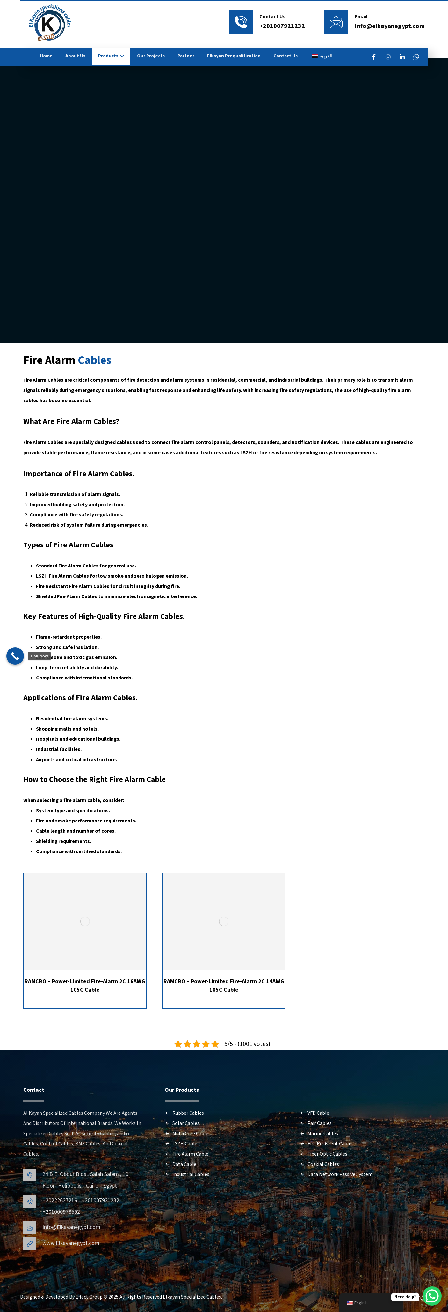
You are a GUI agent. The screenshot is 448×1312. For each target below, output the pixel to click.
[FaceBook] (374, 57)
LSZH (246, 452)
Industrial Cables (187, 1174)
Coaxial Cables (319, 1164)
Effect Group (90, 1297)
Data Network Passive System (336, 1174)
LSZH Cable (181, 1143)
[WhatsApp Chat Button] (432, 1296)
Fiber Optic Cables (323, 1154)
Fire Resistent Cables (327, 1143)
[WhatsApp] (416, 57)
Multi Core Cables (188, 1133)
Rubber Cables (184, 1113)
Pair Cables (316, 1123)
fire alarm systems (85, 718)
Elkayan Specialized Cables (192, 1297)
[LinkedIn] (402, 57)
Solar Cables (182, 1123)
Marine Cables (319, 1133)
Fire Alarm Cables (43, 380)
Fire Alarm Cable (137, 779)
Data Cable (180, 1164)
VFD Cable (314, 1113)
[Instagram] (388, 57)
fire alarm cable (81, 800)
